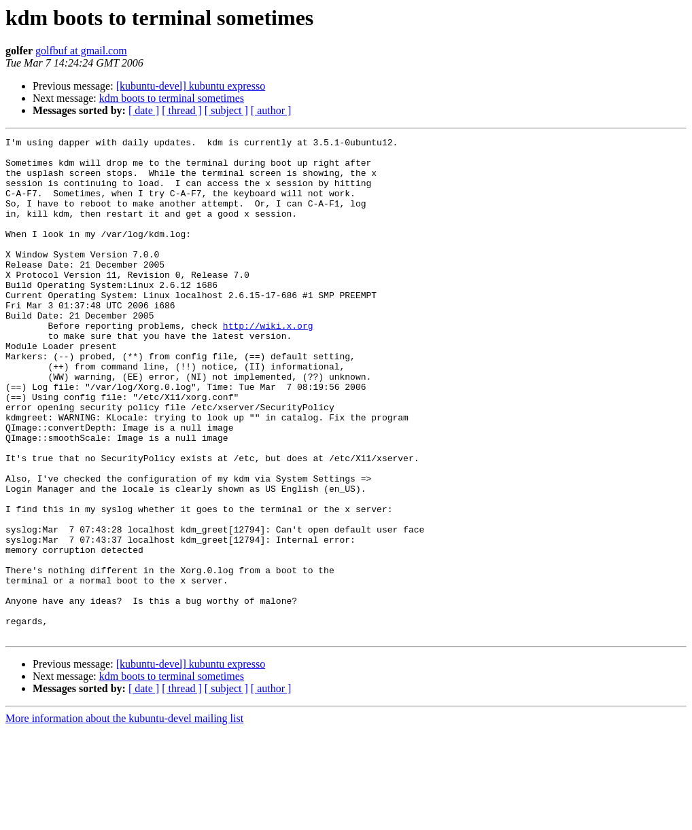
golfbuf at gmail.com (81, 50)
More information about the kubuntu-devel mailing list (124, 818)
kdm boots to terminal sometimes (171, 98)
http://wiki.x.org (268, 364)
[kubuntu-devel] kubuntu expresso (191, 86)
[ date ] (143, 110)
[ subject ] (226, 110)
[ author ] (271, 110)
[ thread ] (182, 110)
